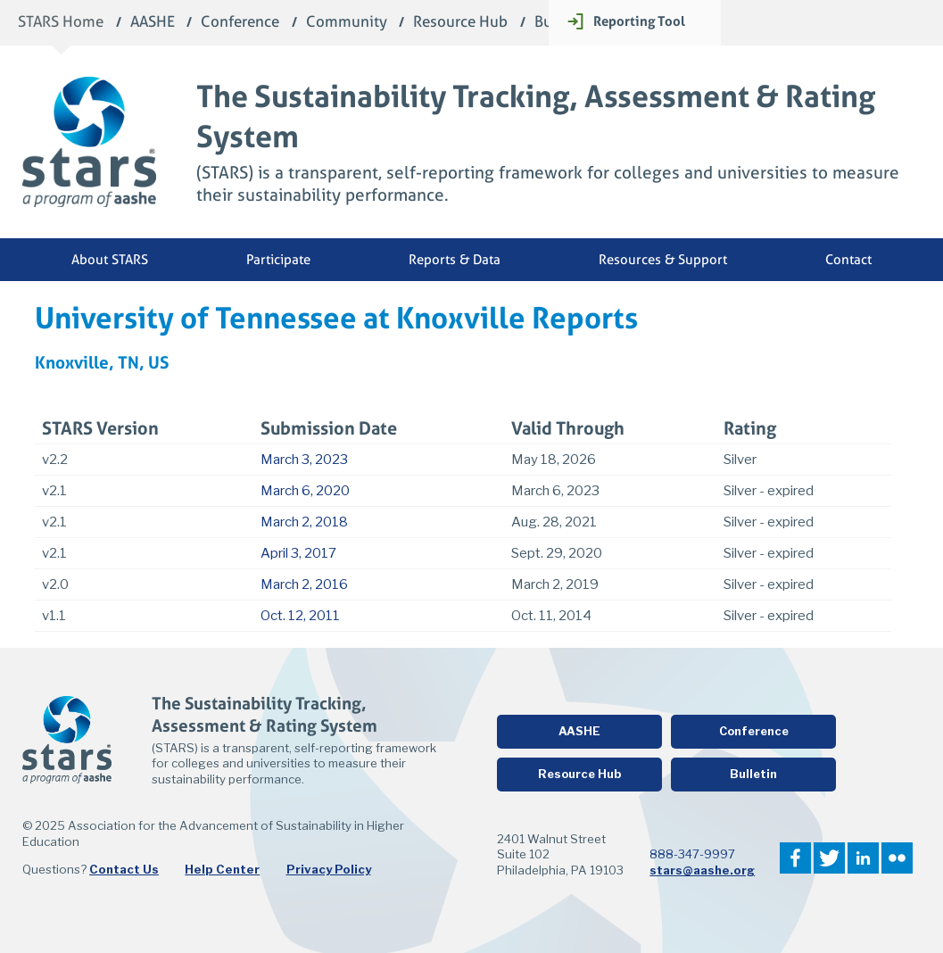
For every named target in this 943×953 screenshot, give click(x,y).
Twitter (829, 858)
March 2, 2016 (304, 584)
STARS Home (60, 22)
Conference (240, 22)
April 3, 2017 (298, 553)
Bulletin (753, 774)
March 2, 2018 (304, 522)
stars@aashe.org (702, 870)
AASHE (152, 22)
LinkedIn (863, 858)
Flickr (897, 858)
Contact (848, 260)
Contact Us (124, 869)
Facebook (795, 858)
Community (346, 22)
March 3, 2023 (304, 460)
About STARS (109, 260)
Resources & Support (663, 260)
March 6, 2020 (305, 491)
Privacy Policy (328, 869)
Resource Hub (460, 22)
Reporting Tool (639, 20)
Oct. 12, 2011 (300, 616)
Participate (278, 260)
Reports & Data (454, 260)
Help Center (222, 869)
